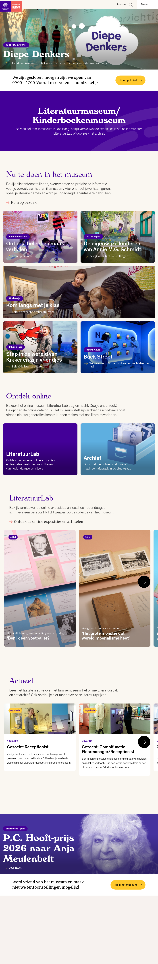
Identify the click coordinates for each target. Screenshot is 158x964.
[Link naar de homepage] (12, 4)
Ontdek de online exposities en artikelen (46, 521)
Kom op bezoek (21, 202)
